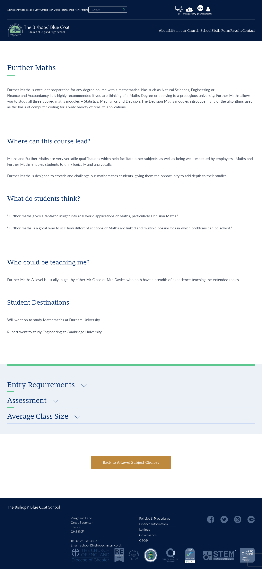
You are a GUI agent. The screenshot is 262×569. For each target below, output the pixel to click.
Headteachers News (88, 9)
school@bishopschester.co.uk (101, 544)
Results (229, 33)
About (136, 33)
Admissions (13, 9)
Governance (148, 534)
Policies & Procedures (154, 517)
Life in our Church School (169, 33)
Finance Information (153, 522)
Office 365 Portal (202, 10)
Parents (108, 9)
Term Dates (66, 9)
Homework (217, 9)
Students (230, 10)
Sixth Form (207, 33)
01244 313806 (86, 539)
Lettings (144, 528)
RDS (187, 9)
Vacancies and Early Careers (39, 9)
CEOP (143, 539)
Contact (248, 33)
